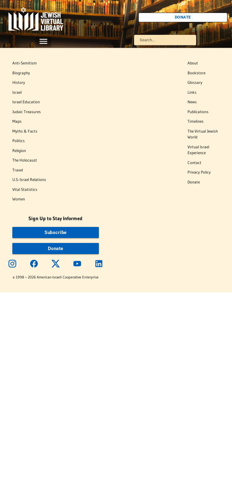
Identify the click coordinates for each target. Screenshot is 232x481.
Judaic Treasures (26, 111)
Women (18, 198)
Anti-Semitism (24, 62)
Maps (17, 121)
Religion (19, 150)
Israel (17, 92)
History (18, 82)
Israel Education (26, 101)
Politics (18, 140)
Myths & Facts (24, 131)
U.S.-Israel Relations (29, 179)
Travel (17, 169)
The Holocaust (24, 160)
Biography (21, 72)
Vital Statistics (24, 189)
